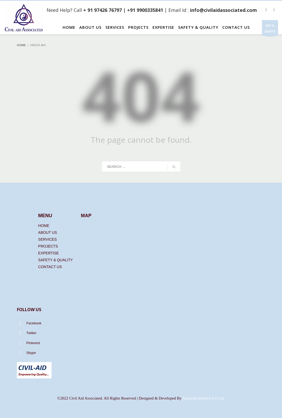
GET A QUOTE (270, 29)
